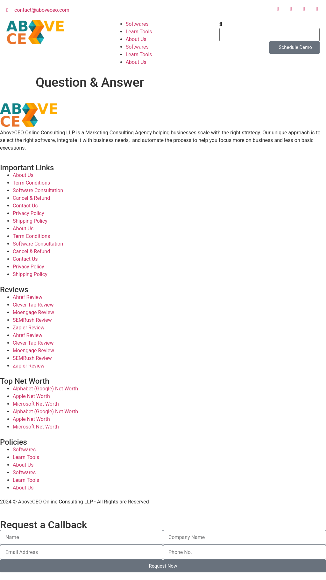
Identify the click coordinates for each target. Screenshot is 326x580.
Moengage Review (33, 312)
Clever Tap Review (33, 305)
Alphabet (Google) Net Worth (45, 389)
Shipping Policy (30, 221)
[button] (269, 24)
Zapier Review (28, 328)
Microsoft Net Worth (36, 404)
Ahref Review (27, 297)
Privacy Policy (28, 213)
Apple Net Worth (31, 396)
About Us (136, 39)
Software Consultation (38, 190)
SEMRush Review (32, 320)
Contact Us (25, 206)
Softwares (137, 24)
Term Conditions (31, 183)
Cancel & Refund (31, 198)
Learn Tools (139, 32)
